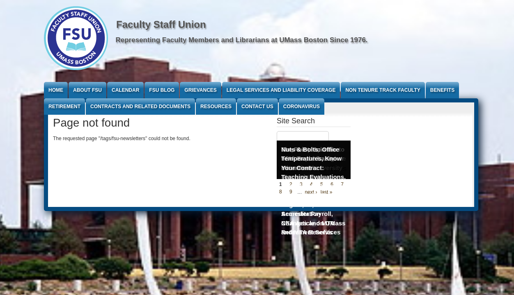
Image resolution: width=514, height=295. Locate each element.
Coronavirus (301, 106)
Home (55, 90)
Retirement (64, 106)
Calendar (125, 90)
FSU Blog (161, 90)
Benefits (442, 90)
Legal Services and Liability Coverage (281, 90)
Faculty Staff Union (161, 24)
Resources (216, 106)
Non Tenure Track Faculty (382, 90)
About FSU (87, 90)
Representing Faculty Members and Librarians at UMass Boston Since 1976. (242, 40)
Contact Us (257, 106)
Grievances (200, 90)
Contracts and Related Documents (140, 106)
